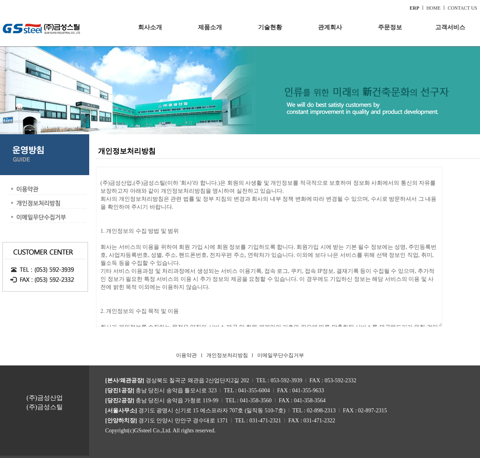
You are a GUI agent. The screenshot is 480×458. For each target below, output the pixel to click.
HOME (433, 8)
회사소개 (150, 27)
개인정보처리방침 (227, 355)
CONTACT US (462, 8)
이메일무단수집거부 (280, 355)
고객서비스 (450, 27)
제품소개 (210, 27)
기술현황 (270, 27)
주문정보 (390, 27)
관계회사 (330, 27)
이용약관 (186, 355)
